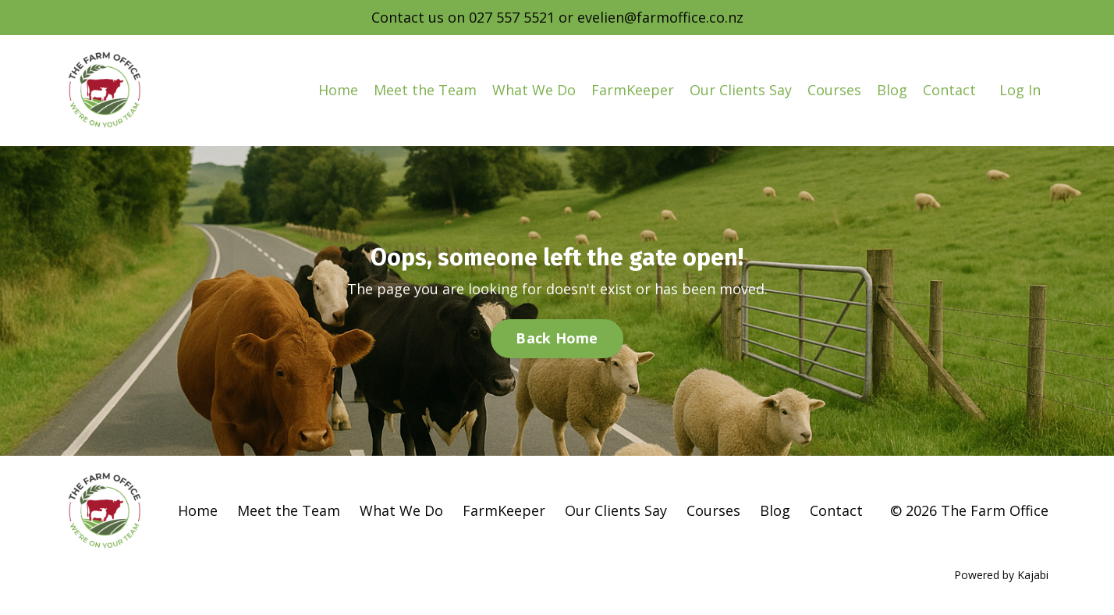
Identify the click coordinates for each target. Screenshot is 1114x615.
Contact (949, 89)
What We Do (534, 89)
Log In (1020, 89)
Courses (834, 89)
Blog (892, 89)
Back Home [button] (557, 338)
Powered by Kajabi (1001, 574)
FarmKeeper (632, 89)
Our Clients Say (741, 89)
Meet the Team (425, 89)
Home (338, 89)
